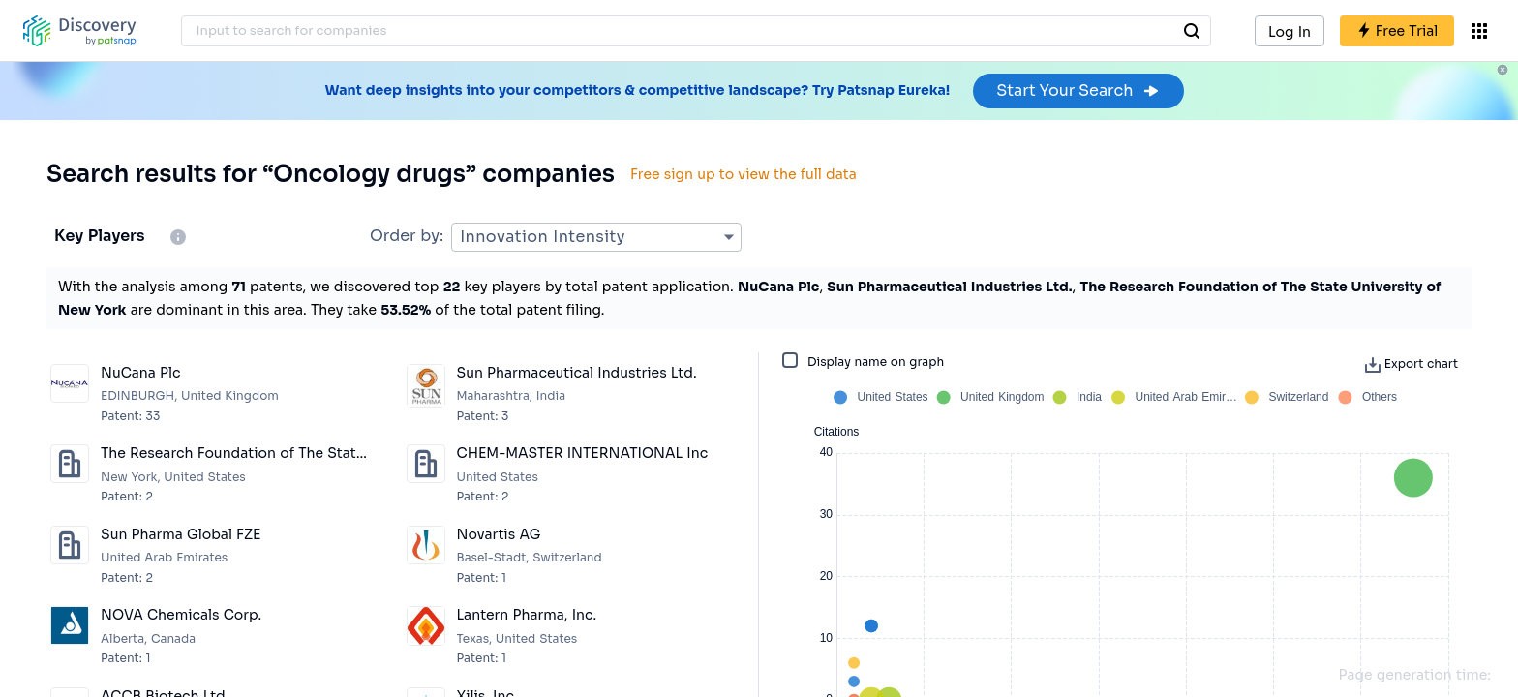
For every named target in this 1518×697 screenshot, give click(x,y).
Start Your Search (1078, 90)
